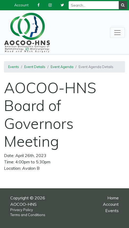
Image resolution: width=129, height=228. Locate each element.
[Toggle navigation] (117, 32)
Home (113, 197)
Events (13, 67)
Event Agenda (62, 67)
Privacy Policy (21, 210)
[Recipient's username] (94, 5)
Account (111, 204)
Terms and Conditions (27, 215)
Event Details (34, 67)
